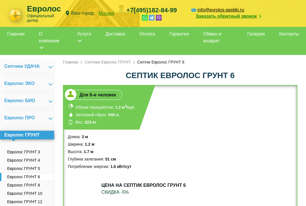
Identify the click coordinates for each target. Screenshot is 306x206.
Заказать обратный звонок (226, 16)
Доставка (115, 33)
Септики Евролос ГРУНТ (108, 62)
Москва (106, 13)
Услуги (84, 33)
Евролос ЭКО (19, 83)
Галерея (256, 33)
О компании (49, 37)
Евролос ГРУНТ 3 (23, 152)
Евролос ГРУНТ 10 (24, 193)
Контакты (289, 33)
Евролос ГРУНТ (21, 134)
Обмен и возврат (212, 37)
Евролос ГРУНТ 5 (23, 168)
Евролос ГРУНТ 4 (23, 160)
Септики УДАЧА (22, 66)
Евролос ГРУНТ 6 (23, 177)
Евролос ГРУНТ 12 (24, 201)
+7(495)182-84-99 (151, 10)
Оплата (147, 33)
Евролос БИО (19, 100)
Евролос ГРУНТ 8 (23, 185)
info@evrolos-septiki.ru (221, 9)
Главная (16, 33)
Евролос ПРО (19, 117)
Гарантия (179, 33)
